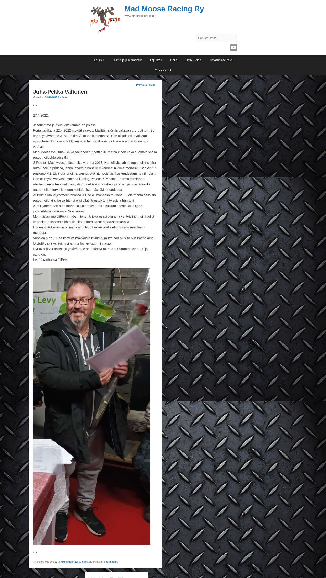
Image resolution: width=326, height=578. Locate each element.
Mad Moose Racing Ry (164, 9)
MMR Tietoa (193, 60)
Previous (140, 85)
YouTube (233, 47)
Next (153, 85)
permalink (111, 561)
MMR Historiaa (69, 561)
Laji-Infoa (156, 60)
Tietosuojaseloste (220, 60)
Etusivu (99, 60)
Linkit (173, 60)
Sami (65, 97)
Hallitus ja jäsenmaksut (127, 60)
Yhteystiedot (163, 70)
